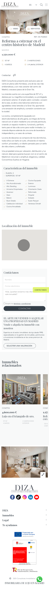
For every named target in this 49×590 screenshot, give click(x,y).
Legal (5, 520)
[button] (46, 5)
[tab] (24, 510)
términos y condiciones (22, 303)
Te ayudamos (9, 525)
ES (30, 5)
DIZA (5, 510)
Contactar (6, 75)
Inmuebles (8, 515)
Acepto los (18, 303)
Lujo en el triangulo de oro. (18, 416)
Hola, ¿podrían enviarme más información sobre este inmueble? (24, 295)
